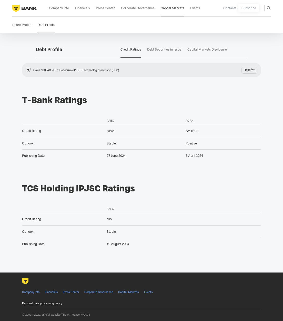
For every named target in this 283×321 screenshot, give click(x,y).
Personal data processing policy (42, 303)
